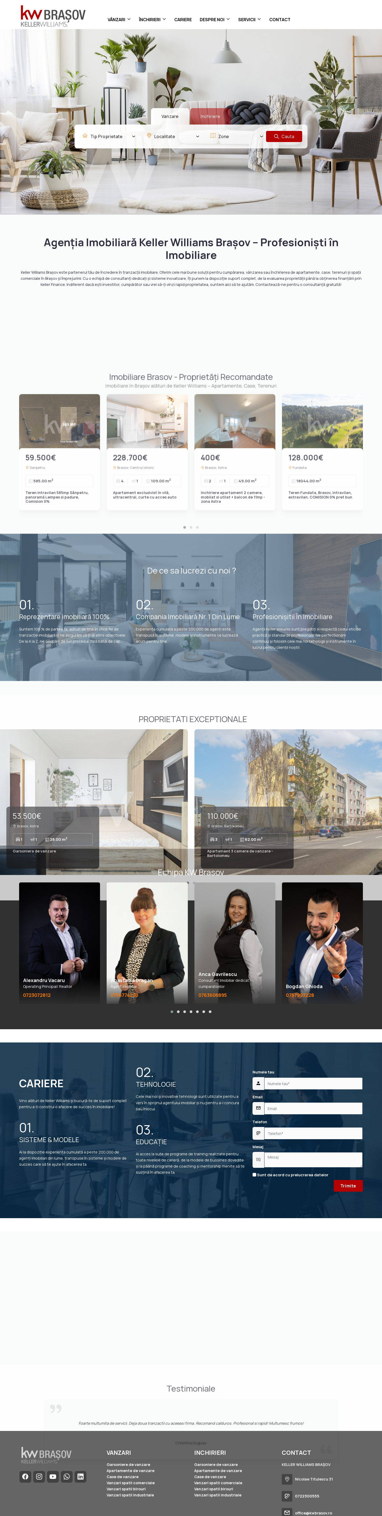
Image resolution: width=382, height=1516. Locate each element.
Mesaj (258, 1146)
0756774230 (124, 995)
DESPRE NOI (212, 20)
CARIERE (183, 20)
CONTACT (279, 20)
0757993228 (300, 995)
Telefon (260, 1121)
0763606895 (212, 995)
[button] (172, 1011)
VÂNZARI (116, 20)
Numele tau (263, 1072)
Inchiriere (210, 116)
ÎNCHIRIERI (149, 20)
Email (258, 1096)
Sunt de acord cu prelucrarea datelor (290, 1174)
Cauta (284, 137)
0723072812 (37, 995)
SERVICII (246, 20)
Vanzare (170, 116)
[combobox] (109, 136)
